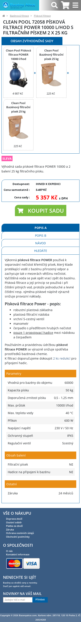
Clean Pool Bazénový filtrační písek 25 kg (51, 54)
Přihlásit (40, 599)
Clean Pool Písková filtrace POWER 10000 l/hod (18, 54)
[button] (40, 210)
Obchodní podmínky (18, 536)
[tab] (65, 5)
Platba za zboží (14, 525)
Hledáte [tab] (40, 251)
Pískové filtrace (42, 15)
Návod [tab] (40, 243)
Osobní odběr (14, 522)
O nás (9, 551)
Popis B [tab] (40, 235)
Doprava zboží (14, 518)
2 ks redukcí (61, 358)
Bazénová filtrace (19, 15)
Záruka (10, 529)
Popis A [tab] (41, 228)
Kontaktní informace (17, 554)
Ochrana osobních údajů (20, 533)
